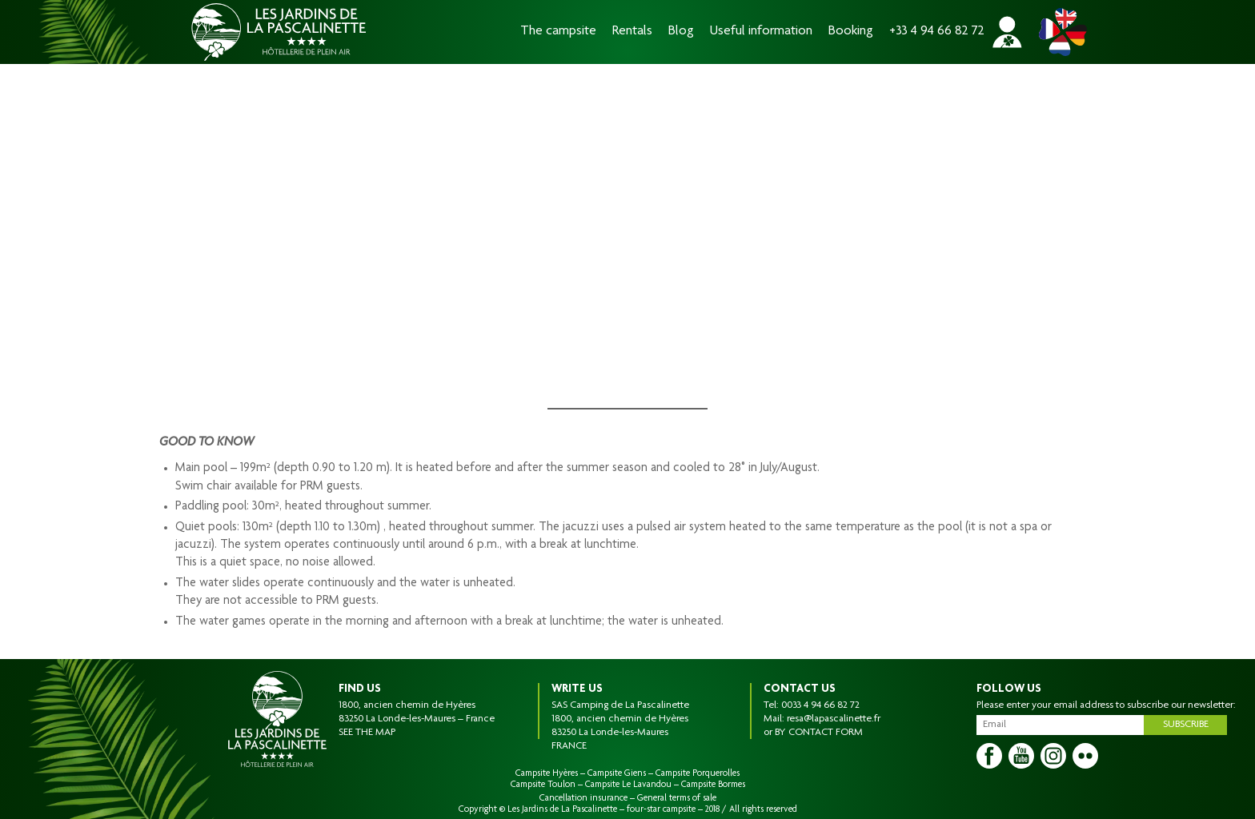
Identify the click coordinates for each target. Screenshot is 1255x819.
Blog (681, 31)
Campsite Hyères (546, 773)
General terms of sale (676, 798)
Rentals (632, 31)
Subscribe (1186, 724)
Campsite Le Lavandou (628, 784)
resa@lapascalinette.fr (833, 719)
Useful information (761, 31)
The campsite (558, 31)
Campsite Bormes (713, 784)
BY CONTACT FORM (819, 732)
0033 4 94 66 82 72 (820, 705)
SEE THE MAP (367, 732)
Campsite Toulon (543, 784)
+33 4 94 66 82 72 (936, 31)
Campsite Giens (616, 773)
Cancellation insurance (583, 798)
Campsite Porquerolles (698, 773)
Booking (850, 31)
